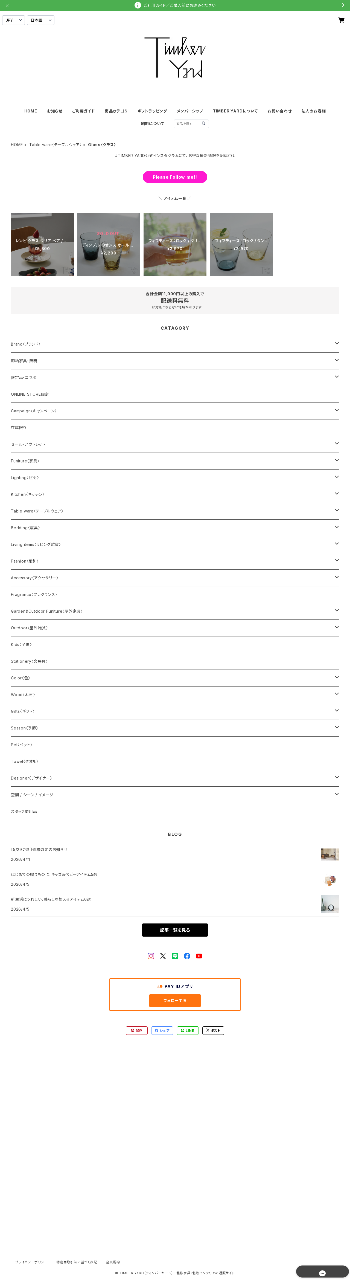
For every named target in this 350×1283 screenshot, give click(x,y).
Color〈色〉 (20, 678)
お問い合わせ (280, 111)
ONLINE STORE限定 (30, 394)
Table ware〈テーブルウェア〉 (55, 144)
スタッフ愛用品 (24, 811)
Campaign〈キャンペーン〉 (34, 411)
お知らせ (54, 111)
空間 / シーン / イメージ (32, 794)
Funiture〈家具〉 (25, 461)
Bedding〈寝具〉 (25, 527)
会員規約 (113, 1262)
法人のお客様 (314, 111)
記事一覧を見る (175, 930)
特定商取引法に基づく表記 (76, 1262)
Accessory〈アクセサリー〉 (35, 577)
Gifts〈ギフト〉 (23, 711)
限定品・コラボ (24, 377)
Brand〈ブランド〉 (26, 344)
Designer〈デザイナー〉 (31, 778)
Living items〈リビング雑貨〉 (36, 544)
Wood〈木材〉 (23, 694)
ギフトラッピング (152, 111)
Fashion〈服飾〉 (25, 561)
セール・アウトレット (28, 444)
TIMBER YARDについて (235, 111)
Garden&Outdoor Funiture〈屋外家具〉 (47, 611)
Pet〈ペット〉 (21, 744)
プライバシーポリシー (31, 1262)
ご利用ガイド (83, 111)
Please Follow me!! (175, 177)
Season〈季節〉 (24, 728)
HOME (30, 111)
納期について (152, 123)
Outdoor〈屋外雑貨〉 (29, 627)
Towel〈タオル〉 (25, 761)
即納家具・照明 (24, 360)
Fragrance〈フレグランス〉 (34, 594)
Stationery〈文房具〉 (29, 661)
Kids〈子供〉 (21, 644)
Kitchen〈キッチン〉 (27, 494)
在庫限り (19, 427)
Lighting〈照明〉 (25, 477)
